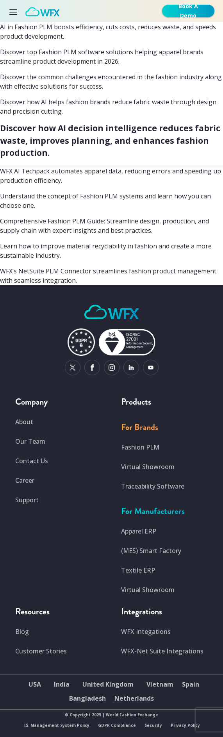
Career (24, 480)
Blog (22, 631)
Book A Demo (188, 11)
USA (35, 684)
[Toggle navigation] (15, 11)
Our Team (30, 441)
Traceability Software (152, 486)
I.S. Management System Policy (56, 725)
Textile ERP (138, 570)
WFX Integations (146, 631)
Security (153, 725)
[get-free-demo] (189, 11)
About (24, 422)
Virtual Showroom (148, 466)
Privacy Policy (185, 725)
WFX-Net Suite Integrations (162, 651)
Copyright (80, 714)
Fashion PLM (140, 447)
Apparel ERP (138, 531)
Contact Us (31, 461)
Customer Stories (41, 651)
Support (27, 500)
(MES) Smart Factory (151, 550)
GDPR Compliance (117, 725)
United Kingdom (108, 684)
